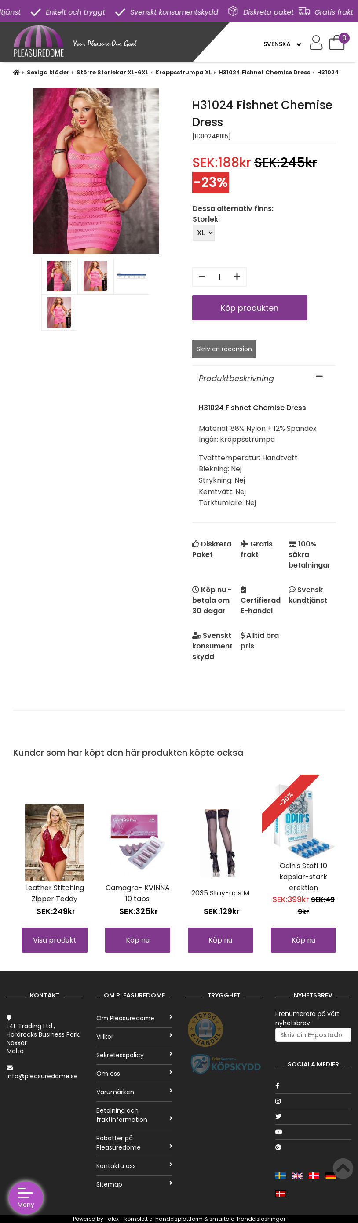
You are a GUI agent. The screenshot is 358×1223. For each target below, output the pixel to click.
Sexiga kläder (48, 72)
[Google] (313, 1147)
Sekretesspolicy (134, 1055)
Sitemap (134, 1184)
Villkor (134, 1036)
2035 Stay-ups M (220, 893)
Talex (112, 1219)
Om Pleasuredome (134, 1018)
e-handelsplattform (176, 1219)
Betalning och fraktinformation (134, 1115)
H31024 (328, 72)
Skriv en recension (224, 349)
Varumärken (134, 1092)
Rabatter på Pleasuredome (134, 1143)
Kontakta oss (134, 1165)
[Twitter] (313, 1116)
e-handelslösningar (258, 1219)
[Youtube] (313, 1132)
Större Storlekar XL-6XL (112, 72)
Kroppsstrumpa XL (183, 72)
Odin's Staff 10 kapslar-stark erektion (303, 877)
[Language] (282, 44)
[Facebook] (313, 1085)
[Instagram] (313, 1101)
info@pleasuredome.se (42, 1076)
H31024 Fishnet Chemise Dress (264, 72)
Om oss (134, 1073)
